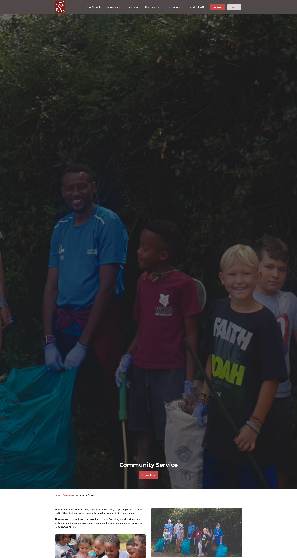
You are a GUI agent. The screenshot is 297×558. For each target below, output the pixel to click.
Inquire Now (148, 475)
